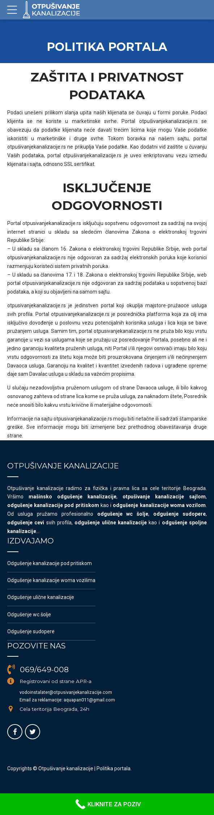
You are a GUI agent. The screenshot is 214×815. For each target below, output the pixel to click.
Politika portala (113, 768)
